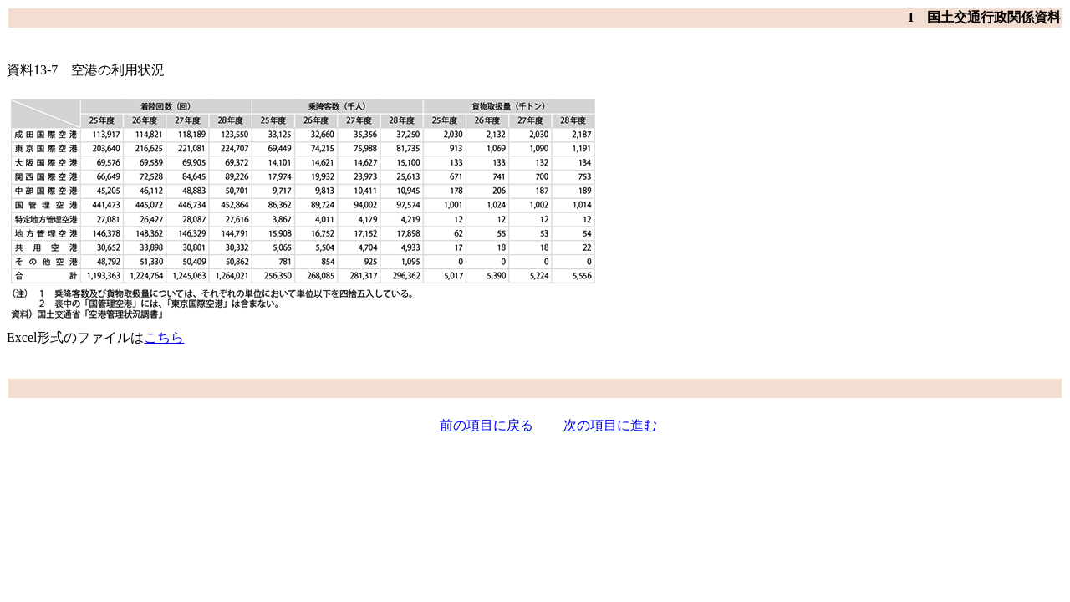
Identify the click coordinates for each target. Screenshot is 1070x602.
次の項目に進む (610, 425)
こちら (164, 337)
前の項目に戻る (486, 425)
